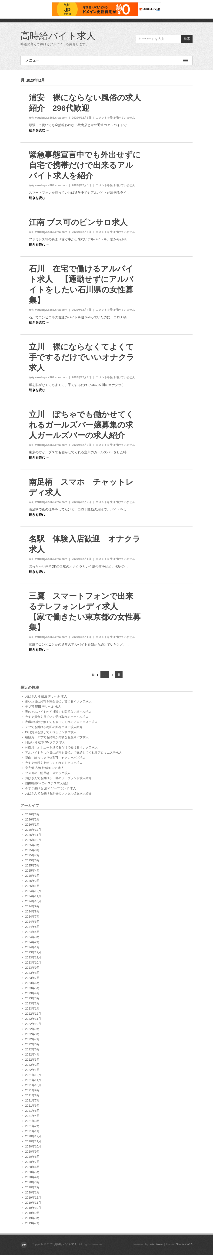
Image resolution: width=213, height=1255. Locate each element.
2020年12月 (33, 1136)
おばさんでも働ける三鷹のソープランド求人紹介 (58, 778)
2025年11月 (33, 835)
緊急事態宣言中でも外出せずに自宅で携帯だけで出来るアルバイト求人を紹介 (85, 165)
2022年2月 (32, 1064)
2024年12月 (33, 891)
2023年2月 (32, 1003)
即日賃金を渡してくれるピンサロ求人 (51, 732)
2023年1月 (32, 1008)
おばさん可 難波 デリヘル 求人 (46, 696)
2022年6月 (32, 1044)
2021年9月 (32, 1090)
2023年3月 (32, 998)
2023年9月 (32, 967)
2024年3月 (32, 937)
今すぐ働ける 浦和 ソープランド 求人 (50, 788)
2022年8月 (32, 1034)
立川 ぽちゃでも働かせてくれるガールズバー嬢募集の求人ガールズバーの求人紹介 (81, 425)
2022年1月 (32, 1070)
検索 (187, 39)
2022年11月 (33, 1018)
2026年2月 (32, 819)
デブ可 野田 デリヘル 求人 (43, 706)
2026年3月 (32, 814)
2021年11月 (33, 1080)
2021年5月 (32, 1110)
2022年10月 (33, 1024)
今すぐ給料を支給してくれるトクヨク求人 (54, 763)
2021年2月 (32, 1126)
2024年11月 (33, 896)
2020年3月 (32, 1182)
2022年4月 (32, 1054)
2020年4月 (32, 1177)
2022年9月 (32, 1029)
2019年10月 (33, 1207)
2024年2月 (32, 942)
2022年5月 (32, 1049)
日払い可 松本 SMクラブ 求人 (45, 742)
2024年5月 (32, 926)
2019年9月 (32, 1213)
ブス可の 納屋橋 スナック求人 (47, 773)
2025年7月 (32, 855)
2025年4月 (32, 870)
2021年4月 (32, 1116)
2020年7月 (32, 1161)
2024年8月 (32, 911)
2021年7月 (32, 1100)
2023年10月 (33, 962)
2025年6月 (32, 860)
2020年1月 (32, 1192)
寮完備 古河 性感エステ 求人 (44, 768)
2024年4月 (32, 932)
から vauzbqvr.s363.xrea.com (48, 117)
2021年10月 (33, 1085)
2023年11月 (33, 957)
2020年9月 (32, 1151)
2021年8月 (32, 1095)
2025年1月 (32, 886)
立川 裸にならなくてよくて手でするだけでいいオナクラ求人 (81, 357)
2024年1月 (32, 947)
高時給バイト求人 (58, 35)
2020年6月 (32, 1167)
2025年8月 (32, 850)
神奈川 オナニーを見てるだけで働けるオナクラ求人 (61, 747)
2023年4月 (32, 993)
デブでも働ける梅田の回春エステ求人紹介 (54, 727)
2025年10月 (33, 840)
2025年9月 (32, 845)
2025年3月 (32, 875)
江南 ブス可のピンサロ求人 (78, 222)
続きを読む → (39, 130)
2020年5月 (32, 1172)
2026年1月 (32, 824)
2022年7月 (32, 1039)
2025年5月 (32, 865)
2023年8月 (32, 972)
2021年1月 (32, 1131)
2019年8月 (32, 1218)
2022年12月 (33, 1013)
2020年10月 (33, 1146)
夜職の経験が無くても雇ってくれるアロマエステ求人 (61, 722)
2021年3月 (32, 1121)
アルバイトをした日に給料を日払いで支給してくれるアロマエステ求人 (73, 752)
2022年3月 (32, 1059)
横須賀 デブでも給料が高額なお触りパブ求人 (57, 737)
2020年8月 (32, 1156)
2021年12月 (33, 1075)
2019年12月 (33, 1197)
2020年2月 (32, 1187)
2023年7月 (32, 978)
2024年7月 (32, 916)
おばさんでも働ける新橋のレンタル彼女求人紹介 (58, 793)
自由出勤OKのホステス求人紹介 (47, 783)
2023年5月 (32, 988)
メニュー (106, 60)
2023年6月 (32, 983)
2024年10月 (33, 901)
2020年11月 (33, 1141)
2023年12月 (33, 952)
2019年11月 (33, 1202)
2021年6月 (32, 1105)
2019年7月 (32, 1223)
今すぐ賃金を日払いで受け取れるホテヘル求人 (57, 717)
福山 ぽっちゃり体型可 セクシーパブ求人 (55, 757)
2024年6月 (32, 921)
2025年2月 (32, 880)
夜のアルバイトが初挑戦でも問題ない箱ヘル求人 (58, 711)
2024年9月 (32, 906)
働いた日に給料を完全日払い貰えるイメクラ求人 (58, 701)
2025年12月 (33, 829)
